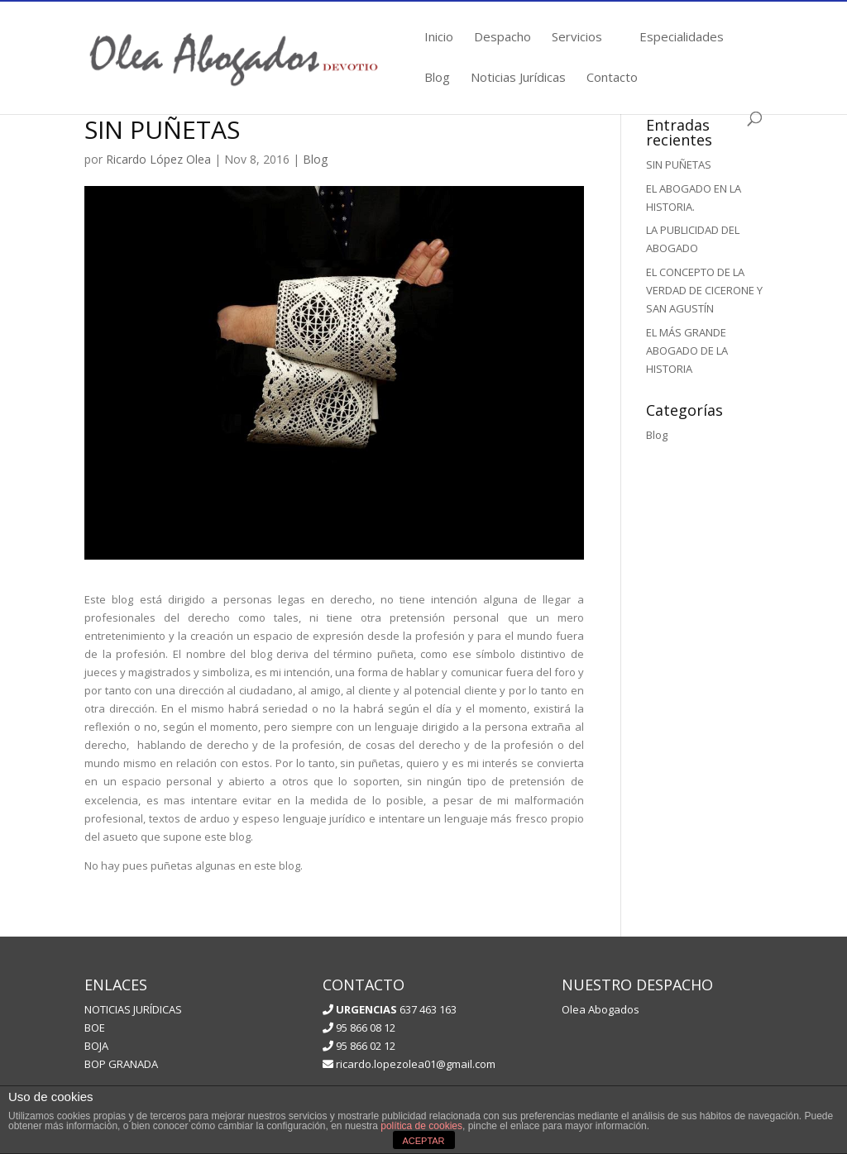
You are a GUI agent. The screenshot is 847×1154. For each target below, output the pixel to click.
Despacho (502, 38)
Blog (437, 78)
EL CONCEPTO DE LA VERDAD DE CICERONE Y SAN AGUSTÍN (704, 290)
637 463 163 (395, 1009)
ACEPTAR (423, 1141)
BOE (94, 1027)
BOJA (96, 1045)
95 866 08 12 (359, 1027)
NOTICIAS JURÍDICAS (133, 1009)
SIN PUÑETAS (678, 164)
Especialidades (681, 38)
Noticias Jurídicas (518, 78)
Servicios (577, 38)
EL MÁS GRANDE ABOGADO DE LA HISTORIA (687, 350)
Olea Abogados (600, 1009)
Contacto (612, 78)
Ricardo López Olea (158, 159)
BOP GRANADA (121, 1063)
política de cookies (421, 1126)
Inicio (438, 38)
